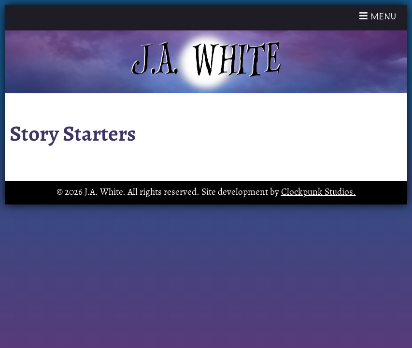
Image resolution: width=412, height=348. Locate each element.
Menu (380, 16)
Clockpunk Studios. (318, 192)
